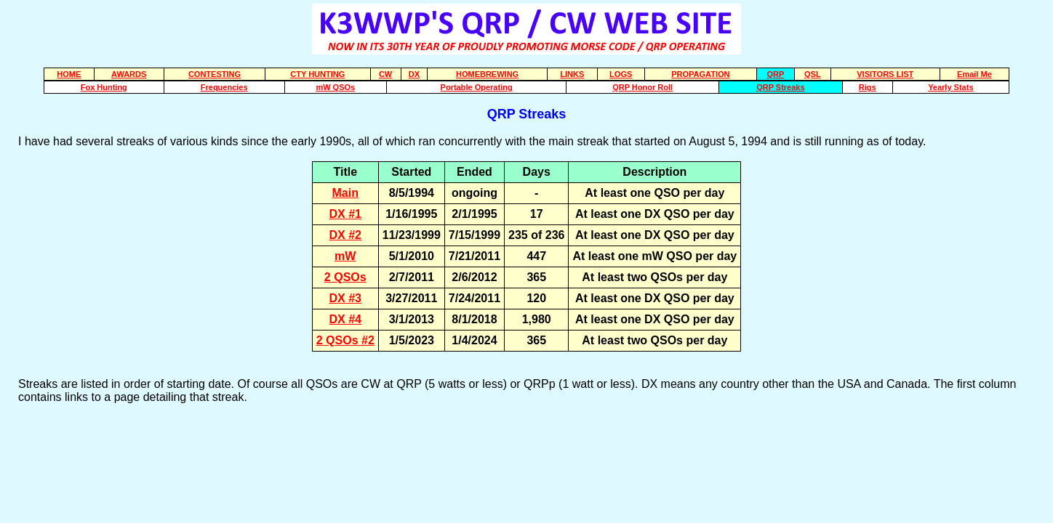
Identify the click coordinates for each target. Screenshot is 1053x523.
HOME (69, 74)
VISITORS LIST (885, 74)
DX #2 (345, 235)
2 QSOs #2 (345, 340)
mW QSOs (335, 87)
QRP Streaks (780, 87)
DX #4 (345, 319)
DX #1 (345, 214)
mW (345, 256)
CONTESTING (214, 74)
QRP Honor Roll (642, 87)
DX (414, 74)
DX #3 (345, 298)
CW (385, 74)
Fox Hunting (104, 87)
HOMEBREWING (487, 74)
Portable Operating (477, 87)
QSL (812, 74)
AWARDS (128, 74)
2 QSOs (345, 277)
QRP (775, 74)
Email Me (974, 74)
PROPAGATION (700, 74)
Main (345, 193)
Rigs (867, 87)
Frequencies (224, 87)
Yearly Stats (950, 87)
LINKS (572, 74)
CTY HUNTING (317, 74)
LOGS (620, 74)
